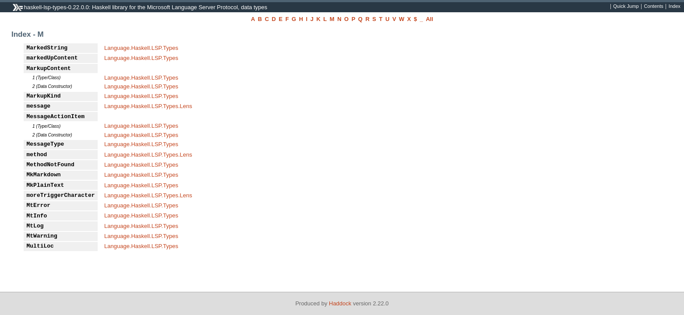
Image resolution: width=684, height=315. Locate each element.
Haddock (340, 303)
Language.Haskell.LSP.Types (141, 48)
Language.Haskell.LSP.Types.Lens (148, 106)
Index (674, 6)
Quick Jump (625, 6)
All (429, 19)
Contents (653, 6)
